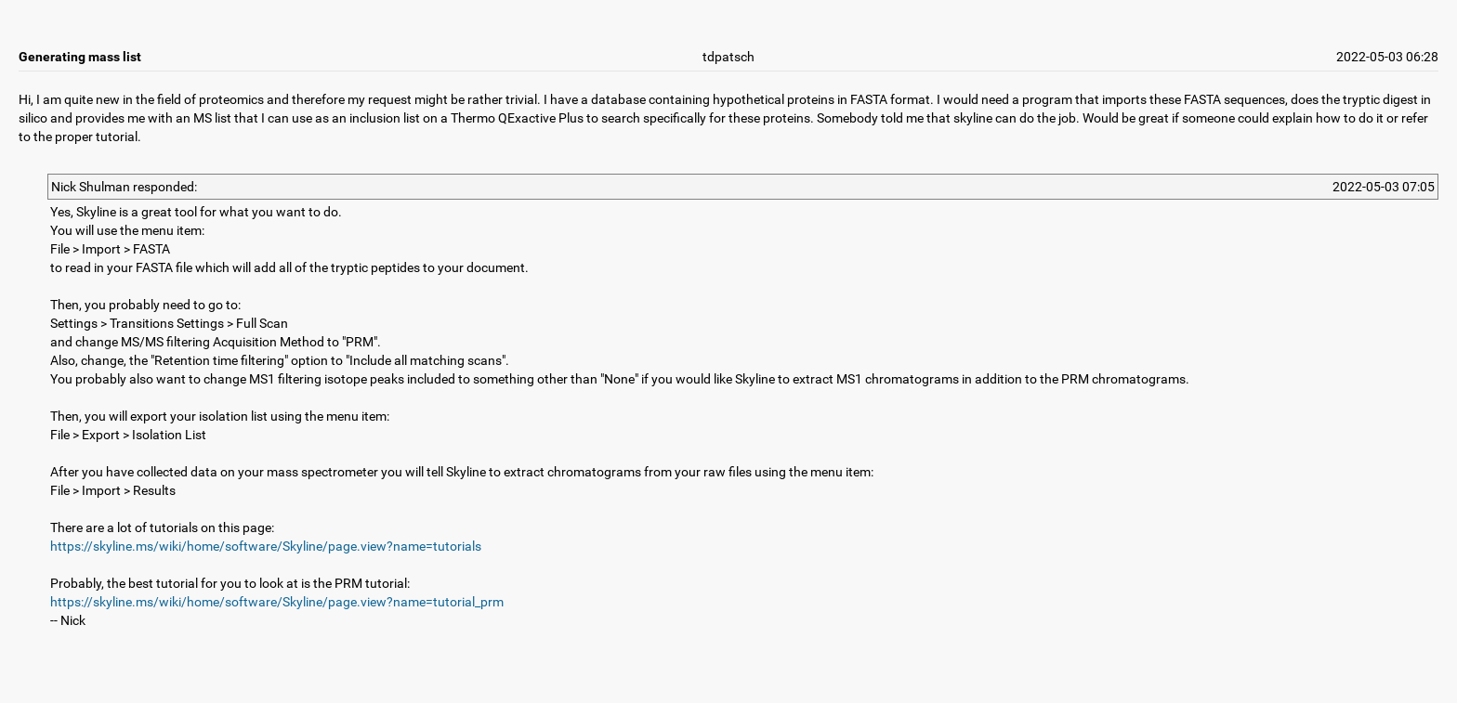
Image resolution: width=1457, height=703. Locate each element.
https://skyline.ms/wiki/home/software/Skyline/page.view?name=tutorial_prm (277, 601)
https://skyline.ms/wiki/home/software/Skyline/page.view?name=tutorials (265, 546)
